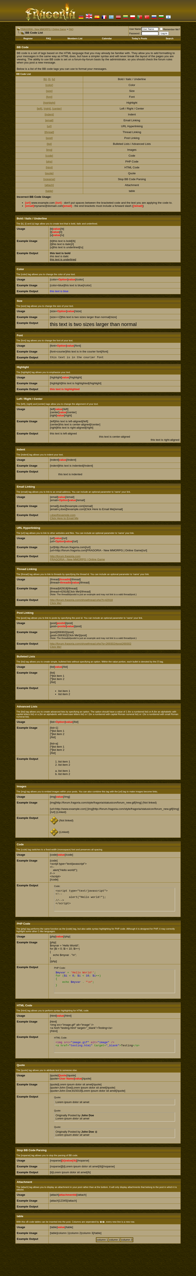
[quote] (49, 173)
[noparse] (49, 179)
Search (170, 38)
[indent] (49, 114)
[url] (49, 126)
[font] (49, 96)
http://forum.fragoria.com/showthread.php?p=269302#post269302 (90, 643)
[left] (39, 108)
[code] (49, 155)
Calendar (107, 38)
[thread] (49, 132)
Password (134, 33)
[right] (47, 108)
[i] (49, 79)
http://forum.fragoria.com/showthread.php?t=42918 (81, 600)
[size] (49, 90)
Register (28, 38)
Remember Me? (170, 29)
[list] (49, 143)
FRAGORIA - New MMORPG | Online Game (43, 29)
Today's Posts (139, 38)
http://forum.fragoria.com (65, 556)
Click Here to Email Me (64, 518)
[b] (45, 79)
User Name (135, 29)
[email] (49, 120)
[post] (49, 138)
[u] (53, 79)
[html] (49, 167)
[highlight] (49, 102)
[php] (49, 161)
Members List (75, 38)
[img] (49, 149)
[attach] (49, 185)
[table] (49, 191)
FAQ (71, 29)
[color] (49, 85)
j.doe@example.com (63, 515)
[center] (56, 108)
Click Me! (55, 603)
